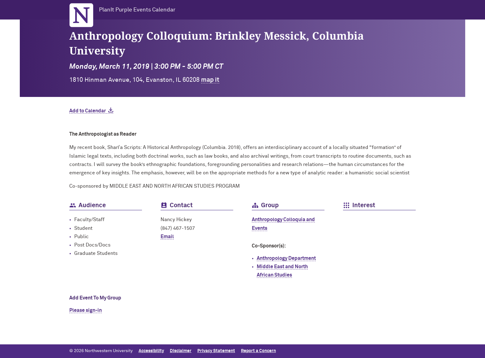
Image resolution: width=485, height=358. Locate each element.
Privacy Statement (216, 351)
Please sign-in (85, 310)
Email (167, 236)
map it (210, 80)
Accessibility (151, 351)
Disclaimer (180, 351)
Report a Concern (258, 351)
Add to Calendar (87, 110)
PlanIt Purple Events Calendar (137, 10)
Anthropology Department (286, 258)
